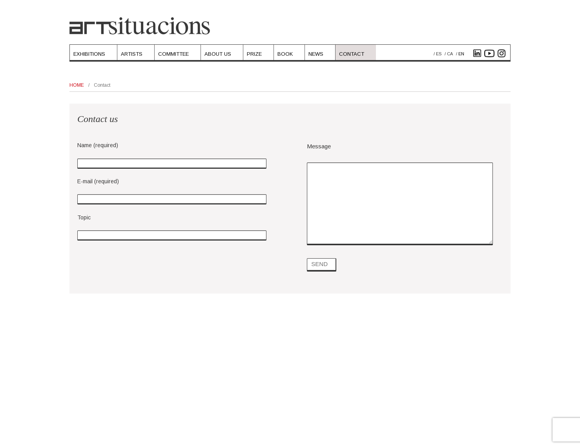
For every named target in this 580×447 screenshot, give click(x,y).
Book (285, 54)
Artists (131, 54)
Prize (254, 54)
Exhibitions (89, 54)
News (315, 54)
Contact (351, 54)
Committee (173, 54)
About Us (217, 54)
